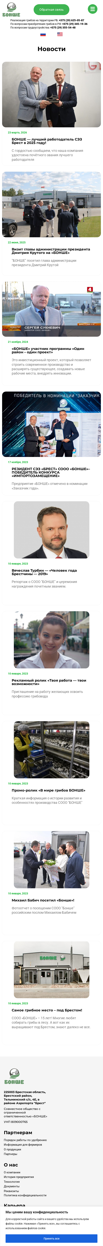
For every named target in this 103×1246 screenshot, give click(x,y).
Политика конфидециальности (25, 1195)
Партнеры (10, 1154)
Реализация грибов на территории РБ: (47, 20)
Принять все (52, 1238)
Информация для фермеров (23, 1144)
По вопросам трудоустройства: (43, 27)
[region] (51, 1226)
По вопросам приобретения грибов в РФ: (48, 23)
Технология (12, 1181)
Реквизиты (11, 1191)
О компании (12, 1172)
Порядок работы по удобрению (25, 1140)
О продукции (12, 1149)
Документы (12, 1186)
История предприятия (19, 1177)
